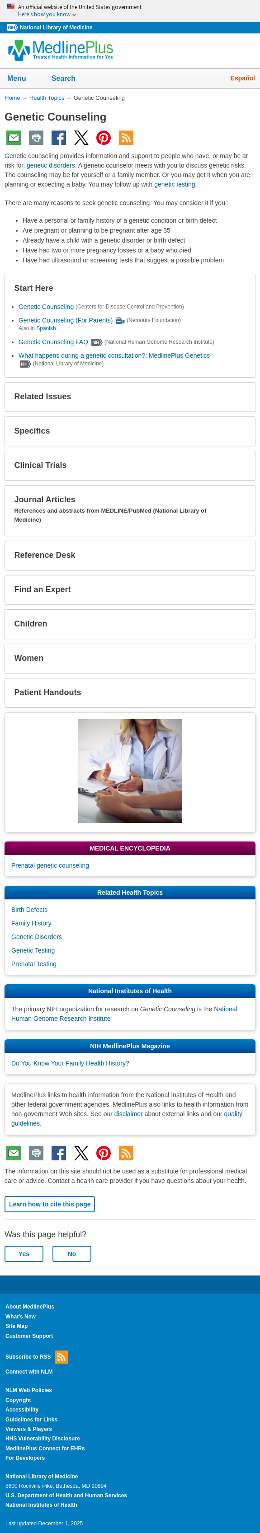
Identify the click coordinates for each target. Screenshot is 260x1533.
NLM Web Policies (28, 1390)
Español (243, 78)
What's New (20, 1316)
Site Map (16, 1326)
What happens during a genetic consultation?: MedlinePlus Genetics (114, 355)
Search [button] (69, 79)
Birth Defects (29, 909)
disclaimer (128, 1113)
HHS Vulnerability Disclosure (42, 1438)
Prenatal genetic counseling (50, 865)
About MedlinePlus (29, 1307)
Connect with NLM (29, 1372)
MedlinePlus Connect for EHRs (45, 1448)
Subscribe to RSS (36, 1357)
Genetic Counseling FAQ (53, 342)
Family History (31, 923)
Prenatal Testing (34, 963)
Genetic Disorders (36, 936)
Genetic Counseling (46, 306)
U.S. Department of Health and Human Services (66, 1495)
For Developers (25, 1458)
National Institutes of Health (41, 1505)
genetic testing (174, 184)
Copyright (18, 1400)
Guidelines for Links (31, 1419)
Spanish (46, 328)
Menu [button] (22, 79)
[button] (241, 288)
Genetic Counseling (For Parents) (66, 320)
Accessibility (21, 1410)
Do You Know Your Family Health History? (70, 1063)
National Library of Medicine (56, 27)
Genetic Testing (33, 950)
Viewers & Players (28, 1429)
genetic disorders (51, 165)
